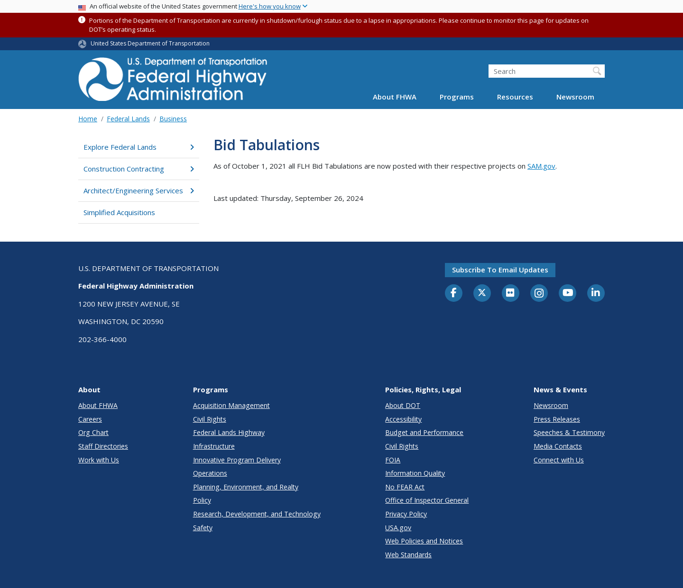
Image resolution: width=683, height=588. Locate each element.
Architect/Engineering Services (138, 190)
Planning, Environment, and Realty (245, 486)
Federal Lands (128, 118)
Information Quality (415, 473)
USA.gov (398, 527)
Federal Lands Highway (229, 432)
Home (87, 118)
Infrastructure (214, 446)
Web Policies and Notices (424, 540)
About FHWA (394, 96)
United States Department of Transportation (150, 43)
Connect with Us (559, 459)
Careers (90, 419)
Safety (202, 527)
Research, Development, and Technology (257, 513)
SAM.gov (541, 166)
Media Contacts (558, 446)
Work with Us (98, 459)
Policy (202, 500)
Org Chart (93, 432)
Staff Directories (103, 446)
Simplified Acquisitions (119, 212)
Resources (515, 96)
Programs (457, 96)
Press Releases (557, 419)
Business (173, 118)
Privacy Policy (406, 513)
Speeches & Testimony (569, 432)
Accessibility (403, 419)
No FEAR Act (405, 486)
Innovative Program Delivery (237, 459)
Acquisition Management (231, 405)
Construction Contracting (138, 168)
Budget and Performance (424, 432)
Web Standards (408, 554)
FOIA (392, 459)
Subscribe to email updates (500, 269)
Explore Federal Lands (138, 147)
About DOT (402, 405)
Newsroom (575, 96)
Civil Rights (209, 419)
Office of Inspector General (427, 500)
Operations (210, 473)
